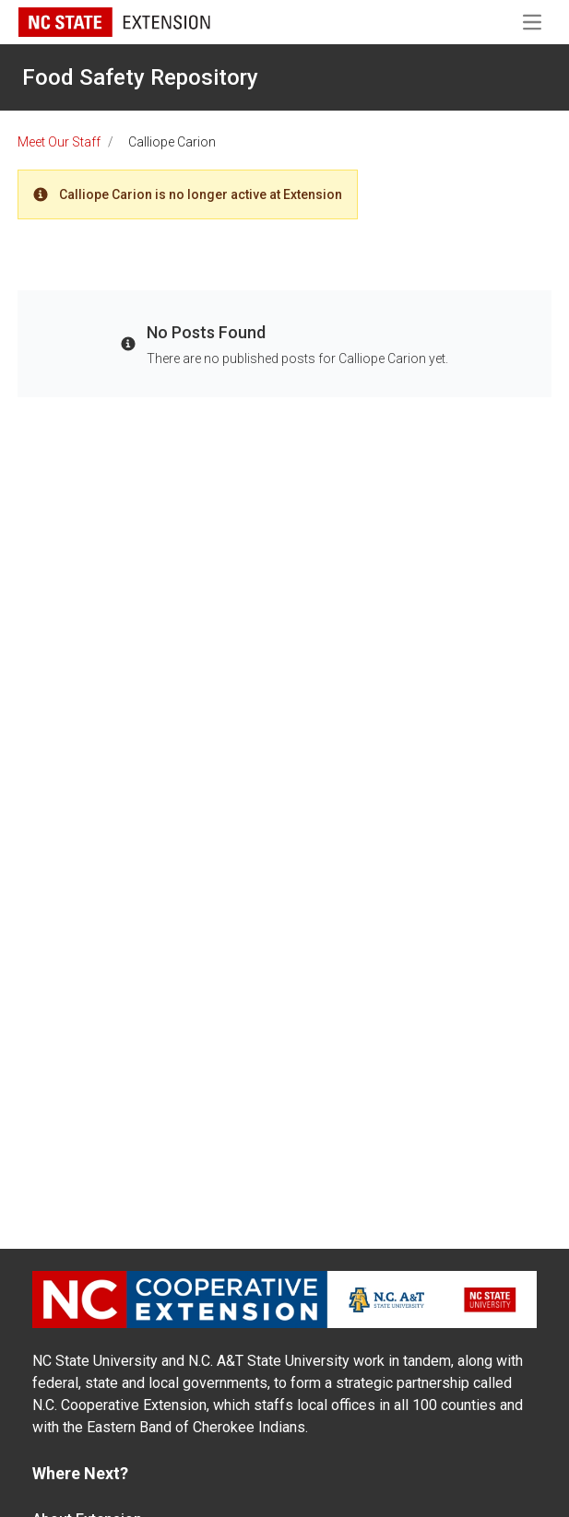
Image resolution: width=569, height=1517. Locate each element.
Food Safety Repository (140, 77)
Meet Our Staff (59, 142)
